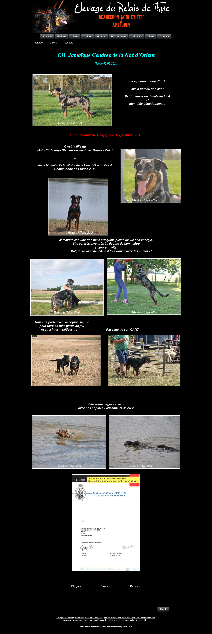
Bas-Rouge (67, 620)
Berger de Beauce (148, 617)
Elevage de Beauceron (65, 617)
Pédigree (38, 42)
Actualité (118, 620)
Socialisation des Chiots (103, 620)
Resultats (135, 586)
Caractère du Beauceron (83, 620)
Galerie (104, 586)
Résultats (68, 42)
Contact (139, 620)
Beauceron (79, 617)
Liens (146, 620)
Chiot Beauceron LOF (93, 617)
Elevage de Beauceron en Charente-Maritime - (122, 617)
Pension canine (129, 620)
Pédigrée (76, 586)
